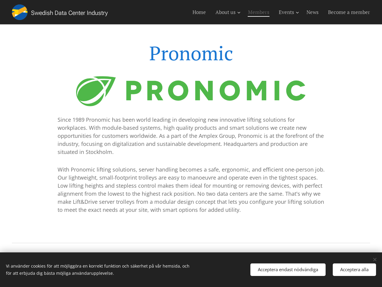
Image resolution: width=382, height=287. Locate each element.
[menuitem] (201, 12)
